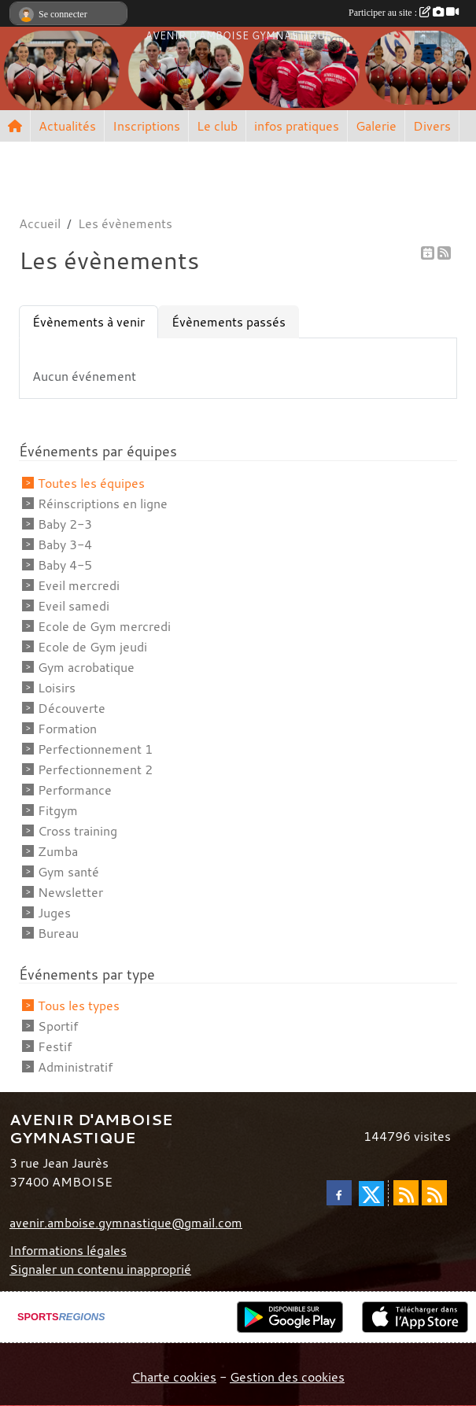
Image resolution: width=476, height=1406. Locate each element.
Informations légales (68, 1250)
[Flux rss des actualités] (406, 1192)
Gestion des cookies (287, 1377)
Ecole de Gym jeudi (92, 646)
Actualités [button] (67, 126)
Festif (55, 1046)
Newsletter (70, 892)
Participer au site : (404, 12)
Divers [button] (432, 126)
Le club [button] (217, 126)
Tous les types (79, 1005)
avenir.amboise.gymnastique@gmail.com (125, 1222)
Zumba (58, 851)
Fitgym (58, 810)
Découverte (71, 708)
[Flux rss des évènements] (434, 1192)
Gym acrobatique (86, 667)
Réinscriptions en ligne (103, 503)
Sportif (58, 1026)
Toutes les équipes (91, 483)
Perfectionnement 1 (95, 749)
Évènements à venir (88, 321)
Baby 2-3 (65, 524)
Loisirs (57, 687)
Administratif (75, 1067)
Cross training (77, 831)
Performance (75, 790)
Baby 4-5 (65, 565)
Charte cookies (173, 1377)
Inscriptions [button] (146, 126)
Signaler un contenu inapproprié (100, 1269)
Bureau (58, 933)
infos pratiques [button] (296, 126)
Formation (67, 728)
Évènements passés (229, 321)
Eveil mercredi (79, 585)
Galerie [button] (376, 126)
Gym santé (68, 871)
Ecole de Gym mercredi (104, 626)
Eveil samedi (73, 605)
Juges (54, 912)
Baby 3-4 (65, 544)
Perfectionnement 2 (95, 769)
